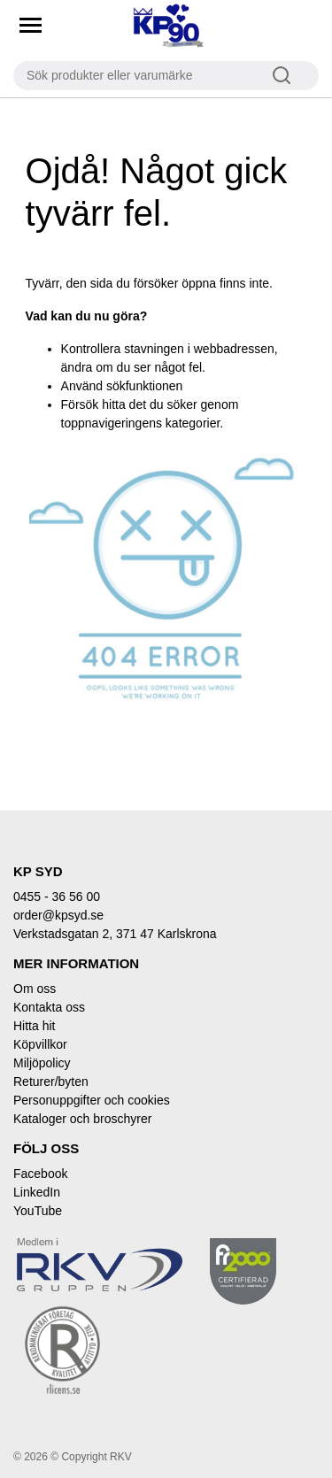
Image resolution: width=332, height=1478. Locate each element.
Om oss (34, 988)
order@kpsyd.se (58, 915)
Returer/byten (51, 1081)
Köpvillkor (40, 1044)
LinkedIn (36, 1192)
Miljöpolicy (42, 1063)
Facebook (40, 1173)
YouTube (37, 1211)
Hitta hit (34, 1026)
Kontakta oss (49, 1007)
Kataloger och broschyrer (82, 1119)
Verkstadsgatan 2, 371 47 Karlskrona (115, 934)
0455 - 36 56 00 (56, 896)
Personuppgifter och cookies (91, 1100)
